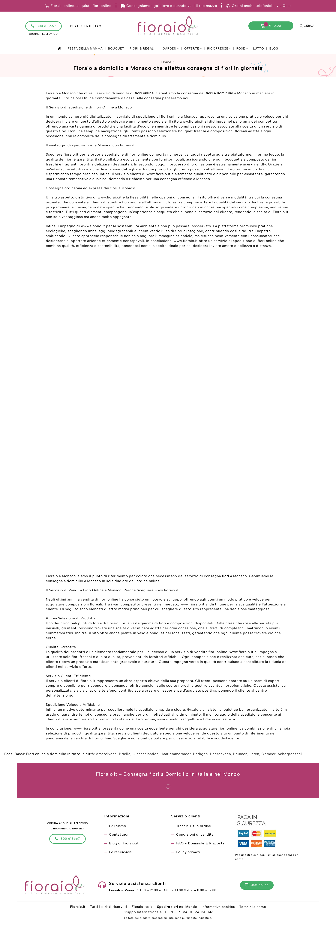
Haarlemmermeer (176, 755)
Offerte (193, 48)
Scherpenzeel (290, 755)
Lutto (258, 48)
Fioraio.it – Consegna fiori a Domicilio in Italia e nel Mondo (168, 775)
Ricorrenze (219, 48)
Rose (242, 48)
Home (166, 62)
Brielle (124, 755)
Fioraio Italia (141, 907)
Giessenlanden (146, 755)
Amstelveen (106, 755)
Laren (254, 755)
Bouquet (116, 48)
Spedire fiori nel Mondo (176, 907)
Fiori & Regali (143, 48)
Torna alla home (254, 907)
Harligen (200, 755)
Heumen (240, 755)
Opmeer (268, 755)
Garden (171, 48)
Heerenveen (220, 755)
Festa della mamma (85, 48)
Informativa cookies (219, 907)
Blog (273, 48)
